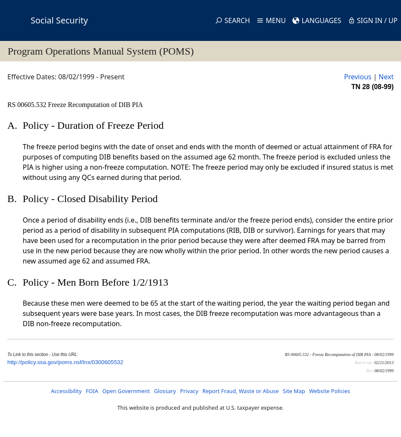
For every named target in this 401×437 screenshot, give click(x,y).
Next (386, 76)
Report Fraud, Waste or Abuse (240, 391)
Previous (357, 76)
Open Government (126, 391)
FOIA (92, 391)
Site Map (294, 391)
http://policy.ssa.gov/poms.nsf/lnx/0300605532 (65, 362)
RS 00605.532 (27, 104)
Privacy (189, 391)
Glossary (165, 391)
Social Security (59, 20)
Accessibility (66, 391)
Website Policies (329, 391)
